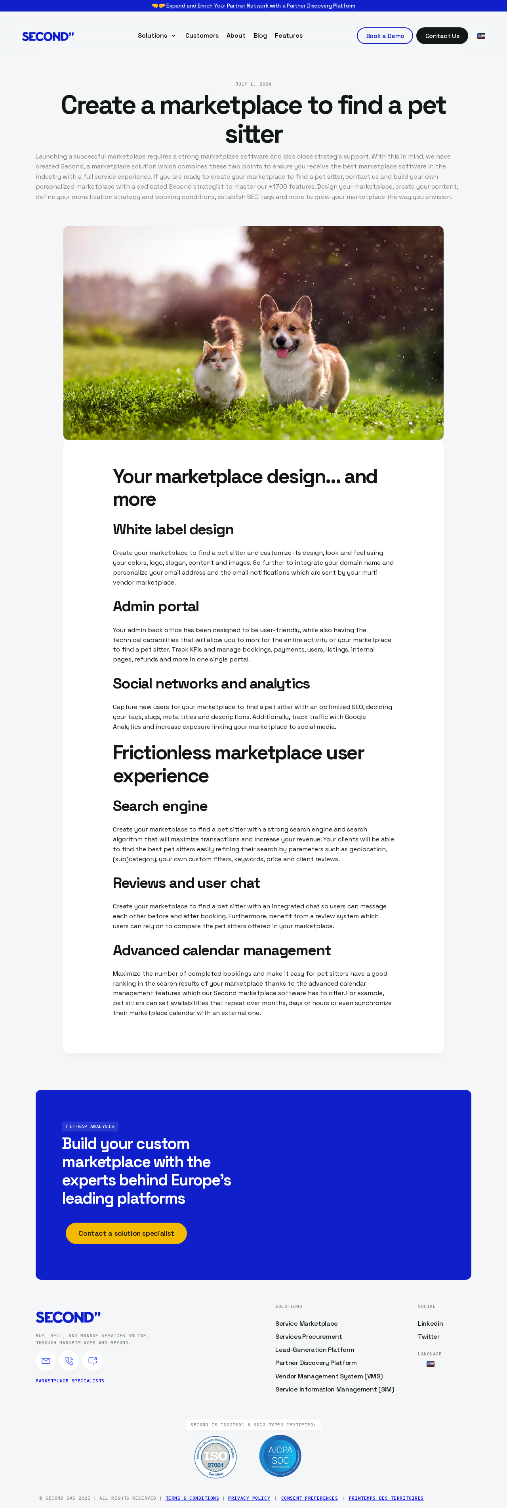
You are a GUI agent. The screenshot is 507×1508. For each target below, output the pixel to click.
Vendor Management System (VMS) (329, 1376)
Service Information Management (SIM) (334, 1389)
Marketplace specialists (70, 1381)
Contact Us (442, 36)
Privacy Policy (249, 1498)
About (236, 35)
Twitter (429, 1336)
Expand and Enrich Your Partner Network (217, 5)
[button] (157, 35)
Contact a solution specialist (126, 1233)
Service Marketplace (306, 1323)
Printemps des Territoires (386, 1498)
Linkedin (430, 1323)
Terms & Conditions (192, 1498)
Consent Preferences (309, 1498)
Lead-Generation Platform (314, 1350)
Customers (202, 35)
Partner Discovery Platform (321, 5)
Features (289, 35)
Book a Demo (385, 36)
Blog (260, 35)
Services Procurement (308, 1336)
